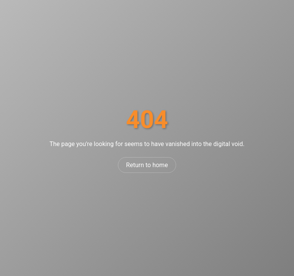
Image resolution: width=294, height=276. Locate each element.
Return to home (147, 165)
